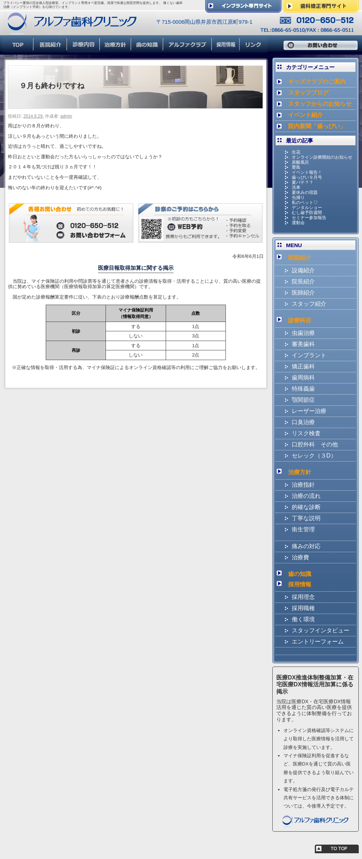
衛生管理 (303, 529)
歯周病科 (303, 377)
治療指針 (303, 485)
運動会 (298, 222)
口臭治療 (303, 422)
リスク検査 (306, 433)
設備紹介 (303, 270)
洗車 (296, 187)
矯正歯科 (303, 366)
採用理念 (303, 597)
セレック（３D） (314, 456)
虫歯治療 (303, 333)
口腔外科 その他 (315, 444)
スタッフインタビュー (320, 630)
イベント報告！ (307, 172)
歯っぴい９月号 (307, 177)
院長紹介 (303, 281)
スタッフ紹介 (309, 304)
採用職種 (303, 608)
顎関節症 (303, 400)
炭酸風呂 (300, 162)
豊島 (296, 167)
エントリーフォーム (318, 641)
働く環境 (303, 619)
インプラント (309, 355)
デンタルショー (307, 207)
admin (66, 116)
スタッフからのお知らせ (320, 104)
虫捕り (298, 197)
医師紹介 (303, 293)
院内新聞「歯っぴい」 (317, 126)
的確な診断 (306, 507)
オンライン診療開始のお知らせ (322, 157)
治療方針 (299, 472)
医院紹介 (299, 258)
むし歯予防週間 (307, 212)
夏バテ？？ (302, 182)
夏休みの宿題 (305, 192)
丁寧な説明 (306, 518)
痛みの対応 (306, 546)
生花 (296, 152)
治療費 (300, 557)
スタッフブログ (308, 93)
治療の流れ (306, 496)
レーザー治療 (309, 411)
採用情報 (299, 584)
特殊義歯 (303, 389)
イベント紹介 (305, 115)
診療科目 (299, 320)
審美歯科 (303, 344)
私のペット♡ (305, 202)
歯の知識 (299, 574)
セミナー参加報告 (309, 217)
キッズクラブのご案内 (317, 81)
